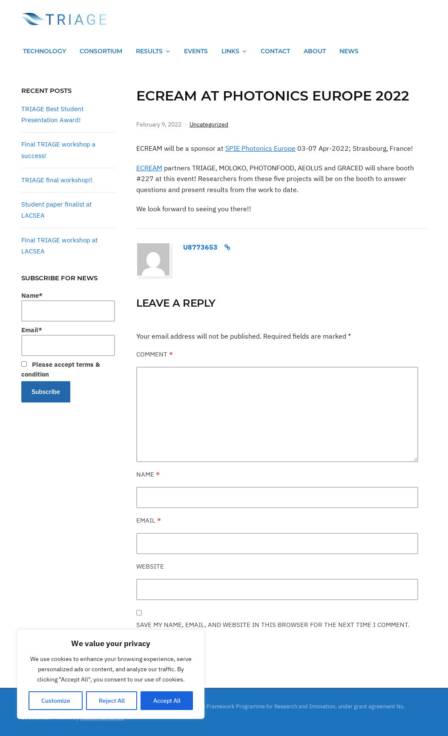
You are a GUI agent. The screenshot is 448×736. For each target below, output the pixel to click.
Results (149, 51)
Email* (68, 341)
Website (150, 566)
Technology (44, 51)
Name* (68, 306)
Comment (154, 354)
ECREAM (149, 168)
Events (196, 51)
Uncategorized (209, 124)
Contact (275, 51)
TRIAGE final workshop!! (56, 180)
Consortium (101, 51)
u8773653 (200, 247)
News (349, 51)
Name (148, 474)
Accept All (167, 700)
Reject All (112, 700)
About (315, 51)
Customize (55, 700)
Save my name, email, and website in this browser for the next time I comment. (273, 625)
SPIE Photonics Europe (260, 148)
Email (148, 520)
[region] (110, 674)
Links (230, 51)
